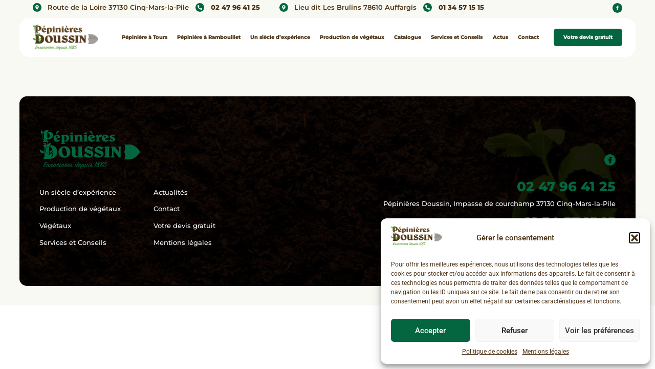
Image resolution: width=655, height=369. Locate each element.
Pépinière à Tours (144, 37)
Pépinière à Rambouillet (209, 37)
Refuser (514, 330)
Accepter (430, 330)
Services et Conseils (457, 37)
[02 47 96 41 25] (199, 7)
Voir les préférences (599, 330)
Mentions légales (545, 351)
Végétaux (55, 226)
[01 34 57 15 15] (427, 7)
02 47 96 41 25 (235, 7)
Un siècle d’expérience (280, 37)
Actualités (171, 192)
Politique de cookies (489, 351)
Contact (528, 37)
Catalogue (407, 37)
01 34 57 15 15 (461, 7)
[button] (634, 238)
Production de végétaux (352, 37)
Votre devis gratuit (588, 37)
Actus (500, 37)
